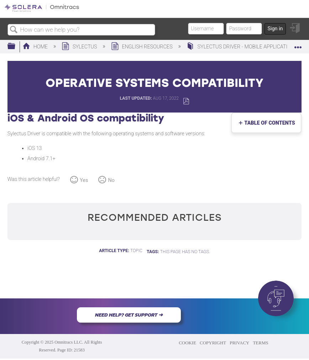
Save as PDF (186, 101)
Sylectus (80, 47)
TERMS (260, 342)
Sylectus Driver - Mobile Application (241, 47)
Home (35, 47)
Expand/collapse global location (298, 44)
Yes (84, 180)
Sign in (275, 29)
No (111, 180)
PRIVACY (239, 342)
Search (13, 30)
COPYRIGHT (213, 342)
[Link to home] (41, 10)
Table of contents (268, 123)
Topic (136, 250)
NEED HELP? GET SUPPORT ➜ (129, 315)
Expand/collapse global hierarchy (16, 46)
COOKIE (187, 342)
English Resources (142, 47)
